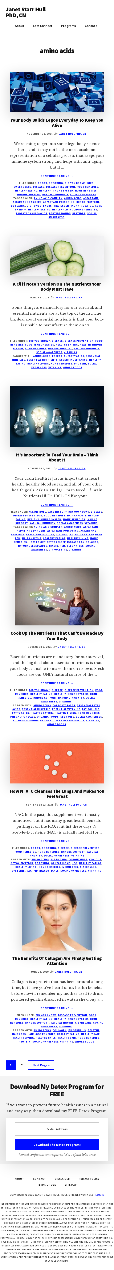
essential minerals (36, 709)
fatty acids (20, 712)
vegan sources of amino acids (62, 720)
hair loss (19, 1034)
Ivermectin (70, 866)
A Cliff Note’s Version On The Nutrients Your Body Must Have (57, 286)
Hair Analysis (76, 515)
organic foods (48, 716)
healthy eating (39, 209)
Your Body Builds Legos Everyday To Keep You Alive (57, 122)
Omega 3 (16, 716)
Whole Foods (72, 367)
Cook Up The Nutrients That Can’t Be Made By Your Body (57, 635)
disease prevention (60, 186)
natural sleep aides (32, 545)
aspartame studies (40, 534)
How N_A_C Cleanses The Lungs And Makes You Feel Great (57, 793)
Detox (42, 183)
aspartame (91, 198)
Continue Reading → (57, 176)
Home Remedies (86, 190)
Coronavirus (78, 859)
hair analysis (31, 538)
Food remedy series (39, 344)
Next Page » (41, 1066)
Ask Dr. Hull (37, 511)
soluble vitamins (25, 720)
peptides (79, 213)
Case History (57, 511)
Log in (99, 1194)
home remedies (86, 209)
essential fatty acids (68, 356)
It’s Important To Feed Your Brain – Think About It (57, 457)
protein (80, 363)
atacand (62, 534)
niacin (53, 545)
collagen (60, 1030)
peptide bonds (59, 213)
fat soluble (91, 709)
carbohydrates (64, 705)
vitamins (70, 352)
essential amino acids (76, 205)
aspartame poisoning (59, 201)
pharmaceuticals (46, 870)
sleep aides (75, 545)
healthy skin (66, 1037)
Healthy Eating (26, 190)
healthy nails (46, 1037)
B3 (71, 534)
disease (38, 186)
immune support (29, 194)
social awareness (83, 194)
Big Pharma (58, 859)
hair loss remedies (41, 1034)
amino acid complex (48, 198)
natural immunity (55, 194)
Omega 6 (29, 716)
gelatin (93, 1030)
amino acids (73, 198)
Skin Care (84, 1022)
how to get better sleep (47, 542)
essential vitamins (73, 359)
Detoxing (56, 183)
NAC (29, 870)
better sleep (84, 534)
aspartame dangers (27, 201)
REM (62, 545)
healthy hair (90, 1034)
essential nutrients (42, 359)
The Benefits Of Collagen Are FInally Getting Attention (57, 960)
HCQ (74, 863)
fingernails (77, 1030)
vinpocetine (58, 549)
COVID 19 (95, 859)
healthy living (63, 209)
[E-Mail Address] (57, 1129)
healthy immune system (56, 190)
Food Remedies (87, 186)
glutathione (60, 863)
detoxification (87, 201)
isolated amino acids (31, 213)
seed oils (67, 716)
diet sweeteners (39, 205)
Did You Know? (75, 183)
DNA (56, 205)
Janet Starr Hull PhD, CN (26, 12)
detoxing (18, 205)
